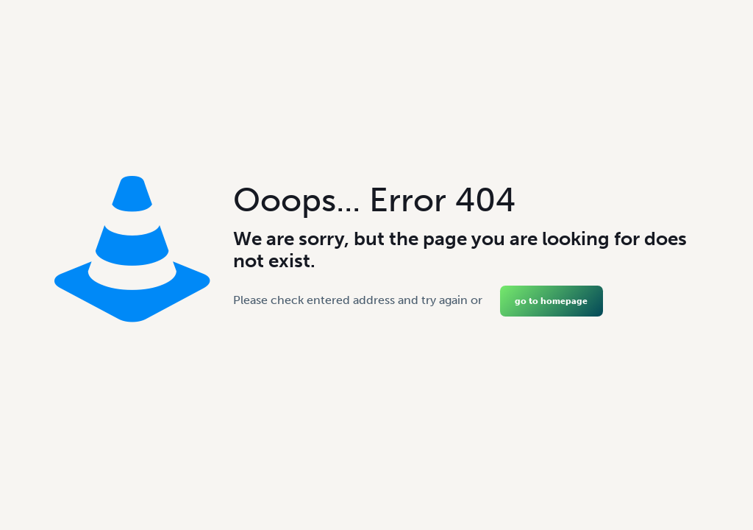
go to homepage (551, 301)
